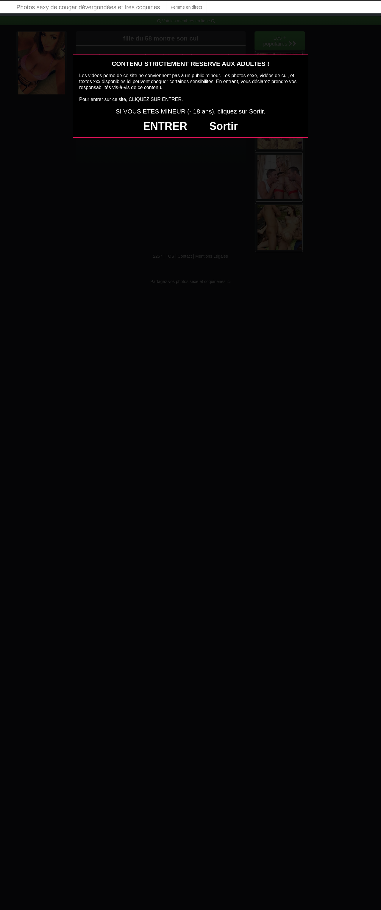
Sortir (223, 126)
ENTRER (165, 126)
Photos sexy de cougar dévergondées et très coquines (88, 7)
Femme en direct (186, 7)
